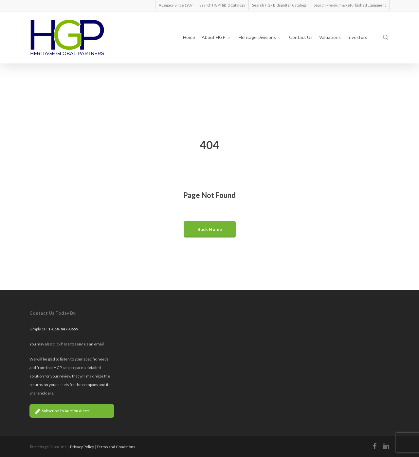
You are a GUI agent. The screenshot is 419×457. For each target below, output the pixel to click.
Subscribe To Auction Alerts (62, 410)
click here (61, 344)
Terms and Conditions (116, 446)
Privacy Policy (82, 446)
